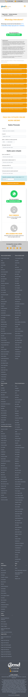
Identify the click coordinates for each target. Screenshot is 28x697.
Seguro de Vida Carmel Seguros (5, 629)
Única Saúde (3, 379)
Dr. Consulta (3, 292)
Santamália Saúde (18, 513)
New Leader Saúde (18, 479)
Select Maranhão (4, 365)
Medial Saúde (3, 322)
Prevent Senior (4, 340)
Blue (16, 408)
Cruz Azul (3, 285)
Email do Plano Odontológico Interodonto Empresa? (12, 69)
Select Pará (3, 367)
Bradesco (17, 413)
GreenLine (3, 299)
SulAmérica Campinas (19, 543)
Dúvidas (16, 576)
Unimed (2, 495)
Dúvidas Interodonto (13, 14)
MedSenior (3, 406)
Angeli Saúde (3, 438)
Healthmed (3, 451)
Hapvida (2, 306)
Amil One (17, 397)
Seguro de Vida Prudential (6, 654)
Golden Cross (17, 433)
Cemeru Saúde (4, 445)
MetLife (2, 584)
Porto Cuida (3, 621)
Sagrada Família (18, 502)
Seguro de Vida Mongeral (6, 645)
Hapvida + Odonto (4, 577)
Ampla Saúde (3, 436)
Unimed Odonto (4, 606)
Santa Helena (3, 356)
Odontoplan (3, 588)
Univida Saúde (18, 559)
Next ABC (3, 328)
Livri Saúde (3, 317)
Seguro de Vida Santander (6, 647)
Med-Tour (3, 319)
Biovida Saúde (4, 278)
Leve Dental (3, 579)
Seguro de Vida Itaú (5, 642)
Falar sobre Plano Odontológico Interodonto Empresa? (12, 109)
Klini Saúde (17, 454)
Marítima (17, 459)
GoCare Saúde (4, 301)
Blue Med (3, 281)
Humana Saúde (4, 456)
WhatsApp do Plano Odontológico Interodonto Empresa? (13, 84)
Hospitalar (3, 454)
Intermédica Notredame (5, 315)
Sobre (16, 568)
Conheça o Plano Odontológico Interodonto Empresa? (12, 94)
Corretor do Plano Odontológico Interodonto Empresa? (12, 104)
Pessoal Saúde (4, 479)
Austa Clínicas (4, 440)
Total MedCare (4, 374)
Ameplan (3, 262)
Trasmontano (3, 376)
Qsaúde (2, 347)
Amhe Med (3, 265)
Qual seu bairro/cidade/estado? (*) (9, 159)
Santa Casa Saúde (4, 353)
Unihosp (2, 381)
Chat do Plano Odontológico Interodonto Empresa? (12, 99)
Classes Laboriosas (5, 283)
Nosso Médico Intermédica (6, 333)
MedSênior (17, 461)
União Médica (3, 492)
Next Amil (3, 331)
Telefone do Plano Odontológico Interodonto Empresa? (12, 89)
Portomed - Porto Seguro (20, 488)
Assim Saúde (3, 274)
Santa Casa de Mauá (5, 351)
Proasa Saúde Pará (4, 344)
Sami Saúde (17, 506)
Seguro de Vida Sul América (6, 632)
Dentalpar (3, 575)
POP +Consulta (4, 623)
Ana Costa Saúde (4, 271)
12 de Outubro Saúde (5, 258)
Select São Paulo (4, 369)
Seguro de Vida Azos (5, 649)
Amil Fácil (3, 269)
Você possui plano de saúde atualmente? (10, 170)
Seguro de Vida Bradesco (6, 651)
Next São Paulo (4, 324)
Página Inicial (4, 14)
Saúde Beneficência (5, 358)
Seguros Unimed (18, 534)
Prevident (3, 597)
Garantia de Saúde (4, 294)
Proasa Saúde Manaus (5, 342)
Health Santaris (4, 308)
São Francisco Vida (5, 483)
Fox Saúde (3, 447)
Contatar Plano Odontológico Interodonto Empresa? (12, 74)
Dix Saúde (3, 287)
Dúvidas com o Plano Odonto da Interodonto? (10, 64)
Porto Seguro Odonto (5, 595)
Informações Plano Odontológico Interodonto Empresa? (12, 79)
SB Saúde (17, 525)
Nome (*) (4, 128)
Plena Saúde (3, 338)
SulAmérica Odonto (5, 604)
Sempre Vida (3, 486)
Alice (2, 260)
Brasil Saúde (3, 442)
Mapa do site (17, 578)
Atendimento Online (24, 694)
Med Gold (3, 465)
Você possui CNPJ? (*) (6, 165)
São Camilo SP (4, 481)
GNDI (2, 297)
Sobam (16, 536)
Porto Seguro (17, 490)
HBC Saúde (3, 303)
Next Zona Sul (3, 326)
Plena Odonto (3, 593)
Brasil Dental (3, 572)
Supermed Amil (4, 490)
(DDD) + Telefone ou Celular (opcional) (9, 139)
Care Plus (17, 415)
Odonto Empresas (4, 586)
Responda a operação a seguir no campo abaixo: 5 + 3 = (13, 177)
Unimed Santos (4, 497)
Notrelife (2, 335)
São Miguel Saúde (4, 363)
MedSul (16, 468)
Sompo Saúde (17, 538)
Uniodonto (3, 609)
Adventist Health (4, 429)
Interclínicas (3, 310)
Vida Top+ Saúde (4, 499)
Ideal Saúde (3, 458)
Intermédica (3, 312)
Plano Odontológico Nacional (20, 570)
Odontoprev (3, 590)
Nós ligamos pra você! (14, 234)
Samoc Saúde (3, 349)
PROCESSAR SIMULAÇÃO (13, 183)
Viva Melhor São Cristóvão (6, 424)
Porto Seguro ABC (18, 493)
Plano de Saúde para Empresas (5, 619)
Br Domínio (17, 695)
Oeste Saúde (3, 477)
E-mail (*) (4, 134)
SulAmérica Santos (18, 545)
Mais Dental (3, 581)
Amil (2, 267)
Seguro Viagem (4, 626)
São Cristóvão (3, 360)
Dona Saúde (3, 290)
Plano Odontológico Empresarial (19, 573)
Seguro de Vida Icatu (5, 640)
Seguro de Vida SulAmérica (6, 656)
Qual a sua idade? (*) (6, 154)
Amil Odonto (3, 570)
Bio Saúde (3, 276)
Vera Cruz (17, 561)
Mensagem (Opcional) (6, 145)
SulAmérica (3, 372)
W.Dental (2, 611)
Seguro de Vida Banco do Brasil (6, 637)
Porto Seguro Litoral (19, 495)
